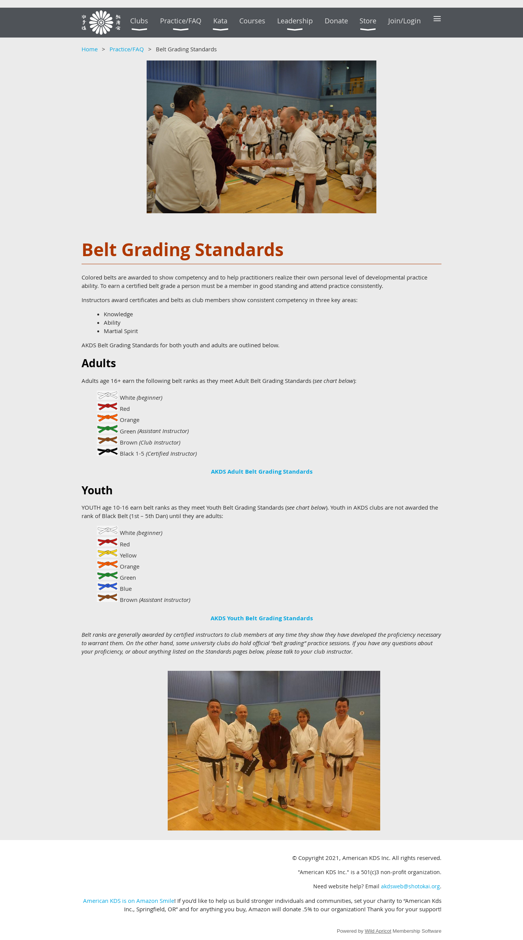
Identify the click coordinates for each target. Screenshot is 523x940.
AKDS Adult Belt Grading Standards (261, 472)
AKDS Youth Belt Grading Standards (262, 618)
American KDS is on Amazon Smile (128, 900)
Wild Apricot (378, 931)
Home (90, 49)
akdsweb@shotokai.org (410, 886)
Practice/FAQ (127, 49)
